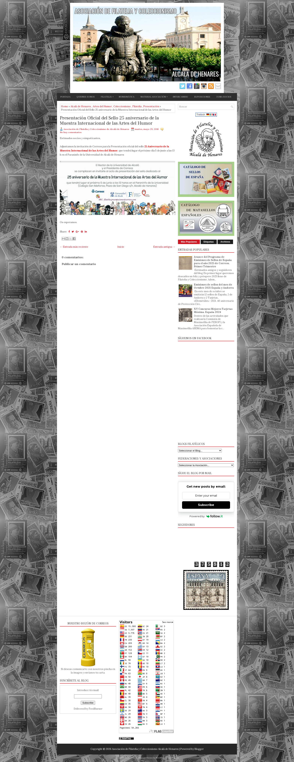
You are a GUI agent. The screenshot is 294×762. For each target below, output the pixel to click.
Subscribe (206, 505)
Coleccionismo (122, 106)
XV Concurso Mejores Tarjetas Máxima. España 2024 (213, 310)
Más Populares (189, 242)
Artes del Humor (102, 106)
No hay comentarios (71, 132)
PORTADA (65, 96)
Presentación (151, 106)
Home (64, 106)
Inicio (120, 246)
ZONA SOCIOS (223, 96)
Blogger (199, 749)
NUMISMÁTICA (126, 96)
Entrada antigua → (164, 246)
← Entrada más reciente (74, 246)
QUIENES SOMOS (85, 96)
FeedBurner (95, 708)
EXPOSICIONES (202, 96)
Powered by (206, 516)
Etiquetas (209, 242)
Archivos (225, 242)
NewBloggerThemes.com (167, 757)
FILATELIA (108, 96)
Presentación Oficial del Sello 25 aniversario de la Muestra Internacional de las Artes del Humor (109, 120)
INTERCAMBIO (180, 96)
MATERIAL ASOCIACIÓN (155, 96)
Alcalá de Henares (80, 106)
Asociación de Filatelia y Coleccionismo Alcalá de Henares (145, 749)
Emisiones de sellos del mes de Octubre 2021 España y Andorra (214, 286)
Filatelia (137, 106)
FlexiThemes (131, 757)
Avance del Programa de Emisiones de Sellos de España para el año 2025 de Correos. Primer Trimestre (213, 261)
